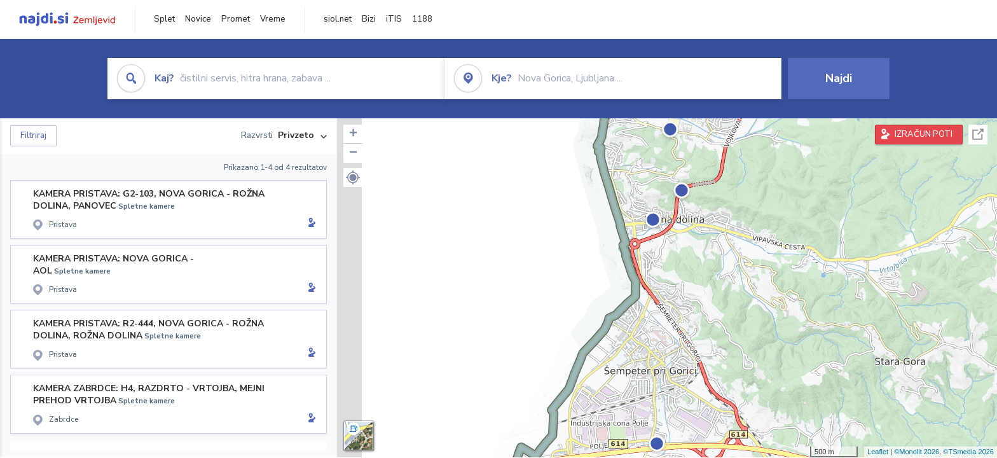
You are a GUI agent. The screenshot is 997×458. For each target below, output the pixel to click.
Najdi (838, 78)
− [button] (353, 153)
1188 (422, 19)
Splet (164, 19)
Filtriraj (33, 135)
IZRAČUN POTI (923, 134)
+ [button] (353, 134)
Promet (235, 19)
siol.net (338, 19)
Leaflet (877, 451)
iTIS (394, 19)
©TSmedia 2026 (968, 451)
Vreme (272, 19)
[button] (352, 177)
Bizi (369, 19)
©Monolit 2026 (916, 451)
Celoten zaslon (977, 134)
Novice (198, 19)
